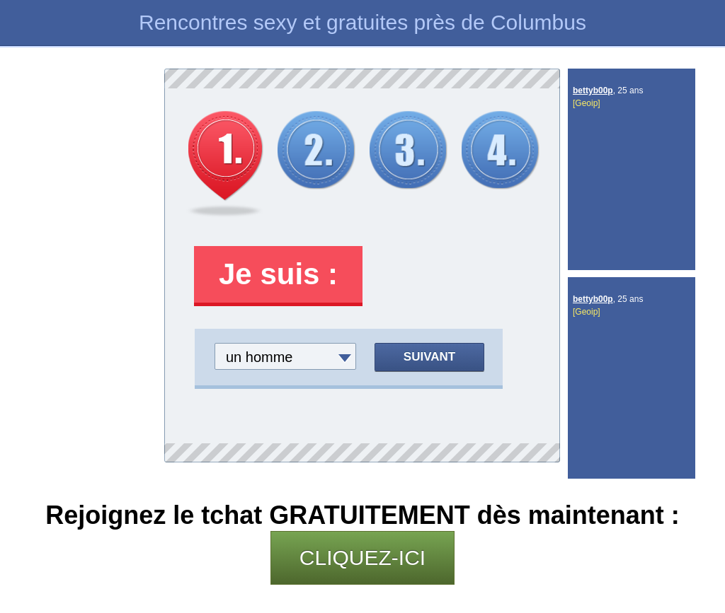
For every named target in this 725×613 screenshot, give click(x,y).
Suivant (429, 356)
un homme (259, 357)
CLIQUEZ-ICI (362, 557)
